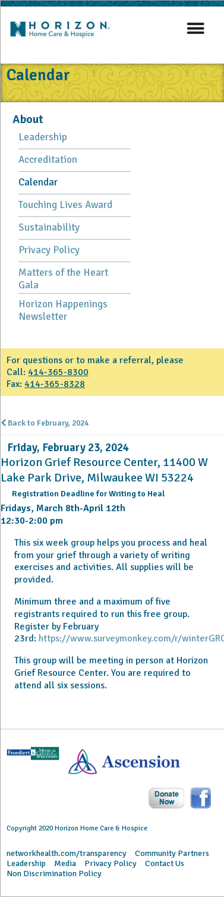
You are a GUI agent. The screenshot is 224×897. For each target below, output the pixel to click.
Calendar (38, 182)
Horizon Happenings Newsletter (63, 310)
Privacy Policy (49, 250)
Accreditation (47, 159)
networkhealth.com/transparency (67, 853)
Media (65, 863)
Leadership (42, 137)
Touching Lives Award (65, 205)
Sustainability (49, 227)
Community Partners (172, 853)
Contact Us (164, 863)
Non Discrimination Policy (54, 873)
